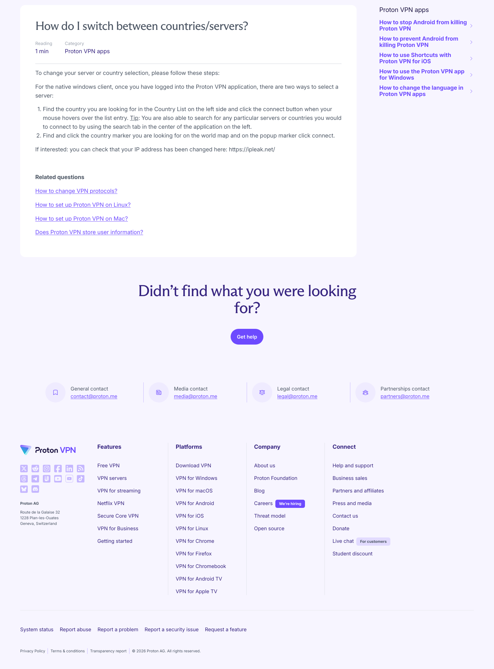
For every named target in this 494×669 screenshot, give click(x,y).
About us (264, 465)
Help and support (352, 465)
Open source (269, 528)
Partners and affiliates (358, 490)
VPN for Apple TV (196, 591)
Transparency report (108, 651)
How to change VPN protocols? (76, 191)
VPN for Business (117, 528)
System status (37, 629)
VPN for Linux (192, 528)
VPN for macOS (194, 490)
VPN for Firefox (194, 553)
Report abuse (75, 629)
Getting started (114, 541)
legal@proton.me (297, 396)
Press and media (351, 503)
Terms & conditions (67, 651)
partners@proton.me (405, 396)
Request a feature (226, 629)
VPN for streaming (119, 490)
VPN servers (112, 478)
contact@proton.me (94, 396)
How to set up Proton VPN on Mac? (81, 219)
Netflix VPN (110, 503)
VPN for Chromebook (201, 566)
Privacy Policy (32, 651)
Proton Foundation (275, 478)
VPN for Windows (196, 478)
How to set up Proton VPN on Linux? (83, 205)
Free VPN (108, 465)
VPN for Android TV (199, 579)
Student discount (352, 553)
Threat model (270, 516)
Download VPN (193, 465)
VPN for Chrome (195, 541)
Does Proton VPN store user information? (89, 232)
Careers (263, 502)
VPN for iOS (190, 516)
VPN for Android (195, 503)
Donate (340, 528)
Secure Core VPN (118, 516)
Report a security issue (172, 629)
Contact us (345, 516)
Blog (259, 490)
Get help (247, 337)
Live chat (343, 541)
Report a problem (118, 629)
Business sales (349, 478)
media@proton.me (195, 396)
